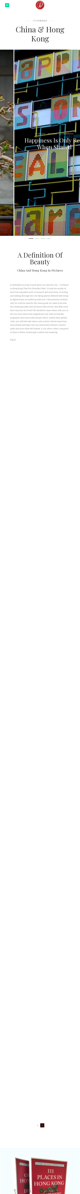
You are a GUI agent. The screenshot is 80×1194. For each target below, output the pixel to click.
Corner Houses (40, 143)
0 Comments (52, 137)
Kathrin (38, 137)
